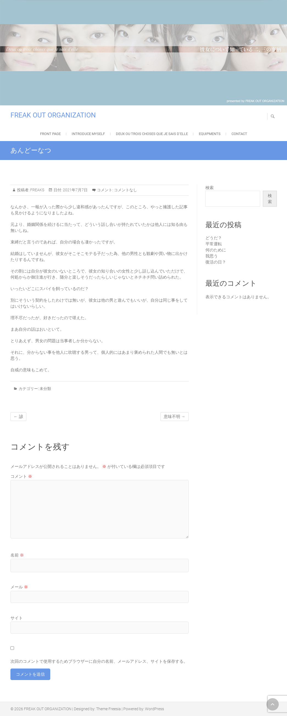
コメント (21, 476)
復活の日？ (215, 262)
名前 (17, 555)
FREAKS (36, 190)
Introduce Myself (88, 134)
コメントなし (125, 190)
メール (19, 587)
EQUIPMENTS (210, 134)
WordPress (154, 709)
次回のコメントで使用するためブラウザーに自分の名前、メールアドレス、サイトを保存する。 (99, 661)
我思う (211, 256)
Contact (239, 134)
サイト (16, 618)
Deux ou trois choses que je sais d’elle (152, 134)
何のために (215, 250)
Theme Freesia (108, 709)
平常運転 (213, 244)
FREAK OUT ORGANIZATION (53, 115)
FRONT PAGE (50, 134)
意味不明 (174, 416)
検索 (209, 187)
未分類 (45, 388)
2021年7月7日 (75, 190)
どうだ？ (213, 237)
